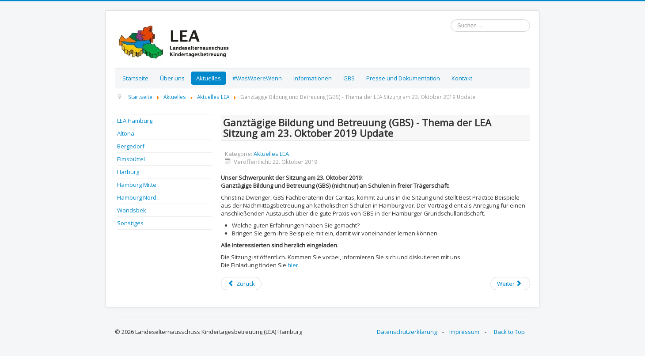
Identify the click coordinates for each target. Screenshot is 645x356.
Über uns (172, 78)
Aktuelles (208, 78)
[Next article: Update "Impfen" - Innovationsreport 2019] (510, 283)
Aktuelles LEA (271, 154)
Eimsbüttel (131, 159)
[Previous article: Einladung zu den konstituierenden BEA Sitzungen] (241, 283)
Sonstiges (130, 223)
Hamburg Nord (136, 197)
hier (293, 265)
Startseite (135, 78)
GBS (349, 78)
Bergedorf (130, 146)
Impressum (464, 332)
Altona (125, 133)
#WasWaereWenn (257, 78)
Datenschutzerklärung (407, 332)
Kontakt (462, 78)
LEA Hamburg (134, 121)
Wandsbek (131, 210)
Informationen (312, 78)
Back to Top (509, 332)
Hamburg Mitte (136, 185)
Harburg (128, 172)
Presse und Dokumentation (403, 78)
